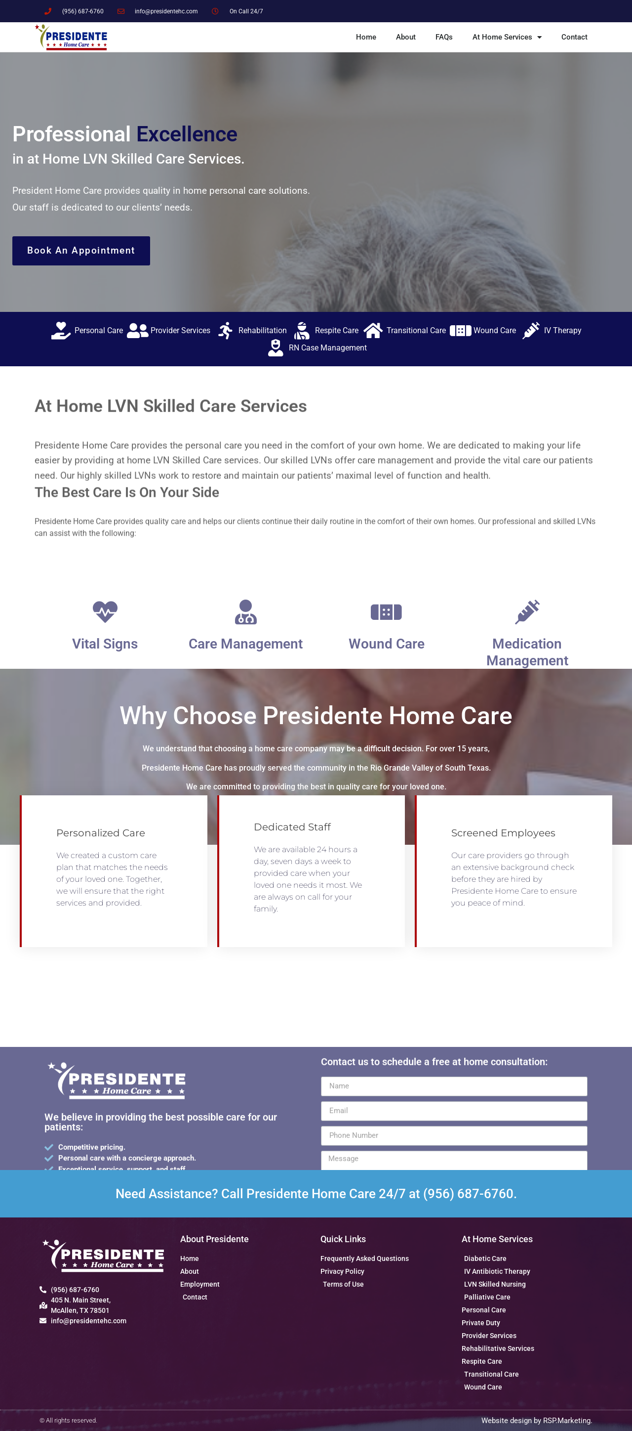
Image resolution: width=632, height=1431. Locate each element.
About (406, 37)
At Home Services (507, 37)
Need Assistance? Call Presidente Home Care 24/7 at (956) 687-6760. (316, 1193)
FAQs (444, 37)
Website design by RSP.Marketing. (536, 1420)
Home (366, 37)
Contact (574, 37)
